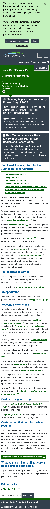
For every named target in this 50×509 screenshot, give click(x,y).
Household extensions (15, 181)
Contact (22, 502)
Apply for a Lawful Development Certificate (24, 457)
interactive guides (18, 225)
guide (13, 414)
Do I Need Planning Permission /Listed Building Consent (15, 86)
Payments (32, 502)
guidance (28, 152)
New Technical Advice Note (22, 146)
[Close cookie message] (45, 4)
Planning (19, 70)
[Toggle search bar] (39, 55)
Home (5, 70)
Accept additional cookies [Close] (17, 41)
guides (31, 238)
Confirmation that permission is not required (26, 187)
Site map (5, 502)
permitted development (19, 220)
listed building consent (31, 255)
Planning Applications (14, 76)
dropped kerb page (39, 300)
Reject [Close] (35, 41)
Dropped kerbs (12, 178)
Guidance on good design (17, 184)
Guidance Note (39, 339)
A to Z (14, 502)
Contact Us (41, 68)
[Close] (46, 100)
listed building (20, 249)
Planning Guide (11, 489)
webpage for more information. (29, 287)
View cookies (22, 46)
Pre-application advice (15, 175)
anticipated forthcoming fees (18, 113)
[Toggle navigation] (46, 55)
